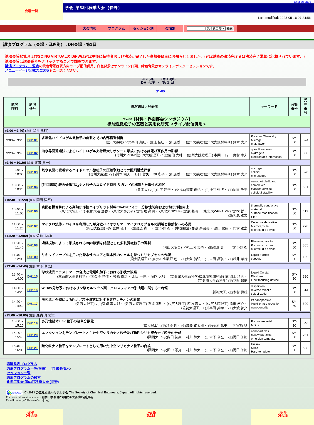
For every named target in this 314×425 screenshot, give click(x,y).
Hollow (255, 344)
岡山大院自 (95, 228)
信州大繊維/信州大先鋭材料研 (208, 142)
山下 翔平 (163, 189)
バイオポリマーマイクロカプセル (128, 224)
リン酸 (81, 288)
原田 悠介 (237, 304)
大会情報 (89, 28)
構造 (137, 184)
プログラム (116, 28)
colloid (255, 172)
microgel (256, 168)
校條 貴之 (120, 276)
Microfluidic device (263, 229)
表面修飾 (65, 184)
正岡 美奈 (196, 247)
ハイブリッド (99, 207)
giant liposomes (261, 149)
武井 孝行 (40, 130)
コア (99, 255)
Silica (254, 348)
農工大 (142, 189)
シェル (125, 255)
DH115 (32, 276)
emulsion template (263, 338)
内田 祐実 (174, 337)
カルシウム (94, 288)
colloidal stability (262, 192)
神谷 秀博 (216, 189)
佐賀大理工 (85, 304)
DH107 (32, 226)
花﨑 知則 (240, 280)
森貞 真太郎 (111, 304)
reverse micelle (261, 290)
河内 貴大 (194, 304)
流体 (58, 224)
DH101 (32, 140)
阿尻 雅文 (240, 215)
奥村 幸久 (240, 155)
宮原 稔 (241, 325)
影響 (174, 151)
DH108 (32, 245)
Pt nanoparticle (261, 300)
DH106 (32, 211)
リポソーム (118, 151)
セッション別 (143, 28)
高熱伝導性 (80, 207)
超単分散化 (85, 321)
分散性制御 (149, 207)
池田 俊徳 (221, 228)
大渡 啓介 (240, 308)
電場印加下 (97, 272)
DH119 (32, 323)
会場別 (170, 28)
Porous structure (262, 245)
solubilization (259, 293)
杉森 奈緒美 (201, 228)
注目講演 (49, 184)
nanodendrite (260, 307)
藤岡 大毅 (158, 276)
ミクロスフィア (119, 288)
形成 (130, 151)
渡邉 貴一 (42, 162)
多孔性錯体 (50, 321)
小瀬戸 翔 (170, 259)
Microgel (256, 140)
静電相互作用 (157, 151)
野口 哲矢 (142, 174)
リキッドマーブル (55, 255)
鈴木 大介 (240, 142)
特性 (113, 184)
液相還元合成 (52, 299)
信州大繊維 (114, 142)
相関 (161, 184)
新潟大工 (219, 292)
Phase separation (262, 241)
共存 (112, 299)
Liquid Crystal (260, 272)
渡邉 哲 (171, 325)
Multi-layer (258, 143)
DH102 (32, 153)
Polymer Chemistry (263, 136)
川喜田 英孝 (215, 308)
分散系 (57, 288)
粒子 (70, 321)
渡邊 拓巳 (157, 142)
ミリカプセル (150, 255)
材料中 (115, 207)
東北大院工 (70, 211)
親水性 (111, 255)
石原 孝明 (155, 304)
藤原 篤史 (220, 325)
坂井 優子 (120, 228)
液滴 (96, 243)
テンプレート (75, 333)
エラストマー (65, 272)
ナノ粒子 (86, 184)
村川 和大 (193, 337)
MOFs (255, 325)
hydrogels (257, 153)
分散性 (150, 184)
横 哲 (240, 211)
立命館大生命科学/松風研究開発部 (197, 276)
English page (302, 1)
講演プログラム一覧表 (22, 66)
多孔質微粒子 (130, 243)
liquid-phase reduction (265, 303)
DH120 (32, 335)
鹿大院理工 (139, 259)
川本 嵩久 (123, 174)
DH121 (32, 348)
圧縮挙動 (113, 170)
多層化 (47, 138)
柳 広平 (159, 174)
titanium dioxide (261, 189)
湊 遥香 (174, 142)
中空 (99, 333)
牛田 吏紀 (138, 142)
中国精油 (183, 228)
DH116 (32, 290)
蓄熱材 (173, 224)
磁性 (137, 333)
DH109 (32, 257)
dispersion (258, 286)
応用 (188, 224)
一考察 (163, 288)
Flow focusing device (265, 280)
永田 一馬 (139, 276)
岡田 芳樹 (240, 337)
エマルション (52, 333)
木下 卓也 (43, 266)
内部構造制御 (113, 138)
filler (254, 217)
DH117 (32, 304)
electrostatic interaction (266, 157)
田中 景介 (174, 350)
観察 (133, 272)
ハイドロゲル (62, 138)
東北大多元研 (123, 211)
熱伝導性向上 (179, 207)
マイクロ (48, 224)
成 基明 (192, 211)
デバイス (69, 224)
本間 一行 (221, 155)
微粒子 (77, 138)
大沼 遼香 (100, 211)
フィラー (134, 207)
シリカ (108, 333)
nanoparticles (260, 331)
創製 (89, 138)
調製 (160, 224)
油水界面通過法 (53, 151)
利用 (82, 224)
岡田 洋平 (240, 189)
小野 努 (165, 228)
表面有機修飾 (52, 207)
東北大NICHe (170, 211)
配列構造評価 (140, 170)
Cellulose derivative (264, 222)
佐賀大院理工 (136, 304)
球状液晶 (48, 272)
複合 (154, 333)
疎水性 (87, 255)
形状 (123, 272)
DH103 (32, 172)
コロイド (103, 184)
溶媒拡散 (48, 243)
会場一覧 (31, 11)
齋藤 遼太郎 (195, 325)
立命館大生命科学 (72, 276)
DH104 (32, 187)
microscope (258, 175)
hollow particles (261, 334)
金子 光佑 (101, 276)
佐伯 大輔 (175, 155)
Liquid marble (260, 254)
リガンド (124, 184)
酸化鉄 (47, 346)
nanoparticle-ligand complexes (263, 183)
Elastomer (258, 276)
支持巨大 (103, 151)
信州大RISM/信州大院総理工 (138, 155)
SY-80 (160, 91)
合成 (82, 272)
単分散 (98, 224)
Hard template (260, 351)
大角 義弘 (193, 259)
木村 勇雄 (240, 292)
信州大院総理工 (200, 155)
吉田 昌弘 (216, 259)
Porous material (261, 321)
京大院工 (150, 325)
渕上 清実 (237, 276)
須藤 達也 (193, 189)
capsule (256, 258)
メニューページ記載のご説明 (27, 70)
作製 (167, 255)
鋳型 (106, 243)
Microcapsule (260, 226)
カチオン (123, 299)
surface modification (264, 213)
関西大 (153, 337)
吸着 (62, 170)
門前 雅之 (240, 228)
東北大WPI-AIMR (217, 211)
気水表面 (48, 170)
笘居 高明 (147, 211)
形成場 (139, 288)
